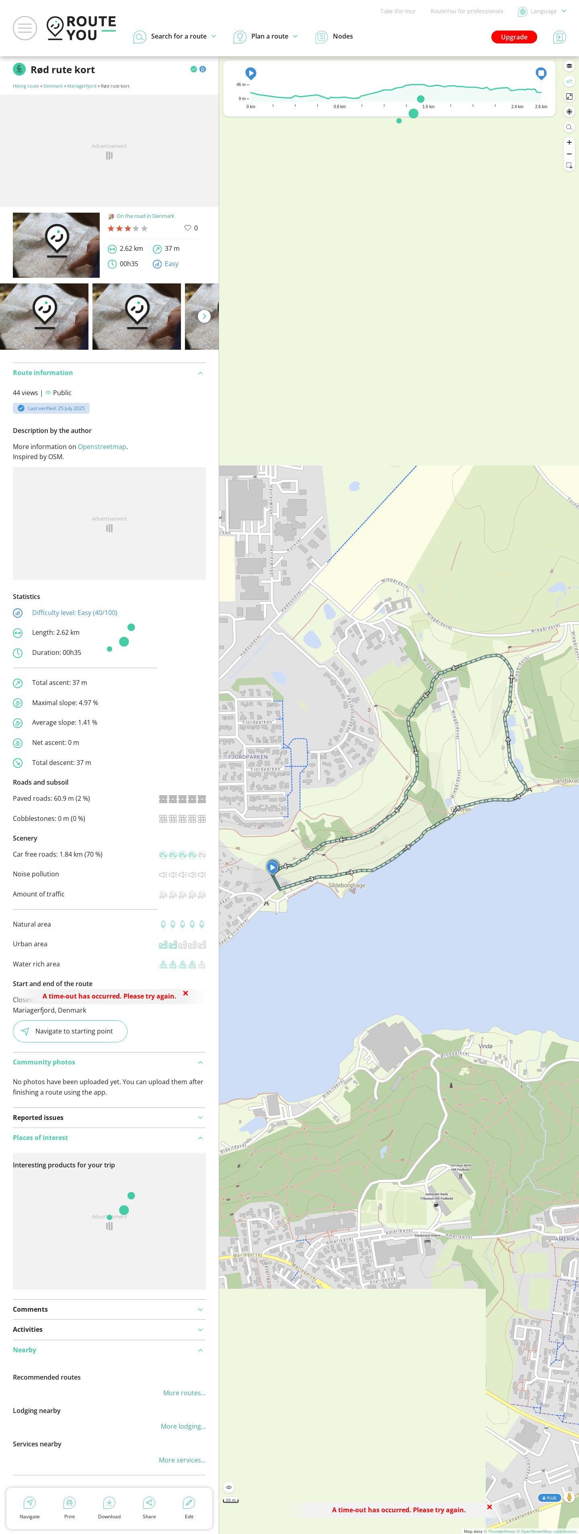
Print (70, 1508)
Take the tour (398, 11)
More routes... (184, 1392)
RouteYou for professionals (467, 11)
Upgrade (514, 37)
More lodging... (183, 1426)
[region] (399, 795)
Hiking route (26, 86)
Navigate (30, 1508)
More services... (182, 1460)
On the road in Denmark (141, 215)
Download (109, 1508)
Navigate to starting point (67, 1031)
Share (149, 1508)
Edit (189, 1508)
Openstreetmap (102, 446)
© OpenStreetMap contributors (547, 1531)
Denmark (53, 86)
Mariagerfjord (81, 86)
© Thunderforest (499, 1531)
